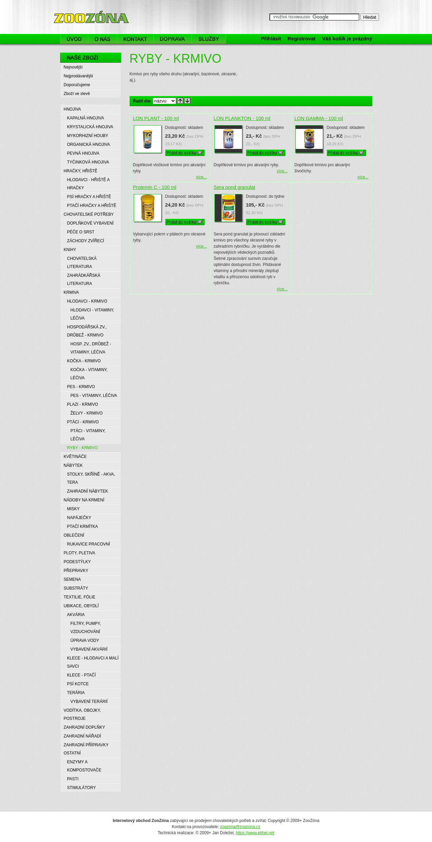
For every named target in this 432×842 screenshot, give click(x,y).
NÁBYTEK (73, 465)
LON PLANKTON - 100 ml (242, 118)
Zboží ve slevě (77, 93)
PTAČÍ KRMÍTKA (82, 526)
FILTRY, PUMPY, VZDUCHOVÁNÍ (86, 627)
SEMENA (72, 579)
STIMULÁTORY (81, 787)
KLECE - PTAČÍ (81, 675)
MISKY (73, 508)
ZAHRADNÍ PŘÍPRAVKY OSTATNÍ (86, 749)
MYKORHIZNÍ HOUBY (87, 135)
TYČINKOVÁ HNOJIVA (88, 162)
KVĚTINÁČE (75, 456)
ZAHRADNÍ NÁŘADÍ (82, 736)
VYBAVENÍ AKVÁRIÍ (89, 649)
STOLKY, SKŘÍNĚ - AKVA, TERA (91, 478)
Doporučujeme (77, 84)
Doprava (172, 39)
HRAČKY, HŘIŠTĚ (80, 171)
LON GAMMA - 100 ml (319, 118)
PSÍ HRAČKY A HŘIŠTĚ (89, 196)
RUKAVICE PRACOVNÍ (88, 544)
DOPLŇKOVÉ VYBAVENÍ (90, 223)
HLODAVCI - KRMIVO (87, 301)
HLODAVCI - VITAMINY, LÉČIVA (92, 314)
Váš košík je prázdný (347, 38)
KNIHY (70, 249)
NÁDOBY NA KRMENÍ (84, 500)
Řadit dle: (142, 101)
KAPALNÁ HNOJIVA (85, 118)
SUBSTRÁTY (76, 588)
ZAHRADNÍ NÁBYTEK (87, 491)
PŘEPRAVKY (76, 570)
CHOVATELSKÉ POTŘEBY (89, 214)
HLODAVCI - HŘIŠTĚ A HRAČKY (88, 183)
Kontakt (135, 39)
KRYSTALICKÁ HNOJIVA (90, 127)
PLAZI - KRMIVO (82, 404)
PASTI (73, 779)
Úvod (74, 39)
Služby (210, 39)
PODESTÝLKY (77, 561)
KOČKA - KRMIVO (84, 361)
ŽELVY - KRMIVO (87, 413)
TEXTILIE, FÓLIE (79, 597)
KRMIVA (71, 292)
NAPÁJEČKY (79, 517)
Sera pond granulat (234, 187)
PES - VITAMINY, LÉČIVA (94, 395)
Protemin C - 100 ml (154, 187)
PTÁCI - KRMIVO (83, 422)
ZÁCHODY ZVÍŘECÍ (85, 240)
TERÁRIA (76, 692)
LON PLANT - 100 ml (156, 118)
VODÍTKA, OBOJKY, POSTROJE (82, 714)
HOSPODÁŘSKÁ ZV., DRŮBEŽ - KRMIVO (87, 331)
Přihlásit (271, 38)
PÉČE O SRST (81, 232)
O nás (102, 39)
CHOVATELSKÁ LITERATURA (82, 262)
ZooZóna (69, 9)
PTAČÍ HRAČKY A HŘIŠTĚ (91, 205)
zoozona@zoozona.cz (240, 826)
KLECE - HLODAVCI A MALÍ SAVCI (93, 662)
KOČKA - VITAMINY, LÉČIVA (89, 373)
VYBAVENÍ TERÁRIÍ (89, 701)
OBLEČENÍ (74, 535)
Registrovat (301, 38)
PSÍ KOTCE (78, 684)
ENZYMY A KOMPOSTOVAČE (84, 766)
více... (201, 177)
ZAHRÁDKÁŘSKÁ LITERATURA (83, 279)
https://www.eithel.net (255, 832)
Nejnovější (73, 67)
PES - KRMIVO (81, 386)
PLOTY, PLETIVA (79, 553)
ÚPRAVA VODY (85, 640)
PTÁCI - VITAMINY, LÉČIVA (88, 434)
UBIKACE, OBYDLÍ (81, 606)
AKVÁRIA (76, 614)
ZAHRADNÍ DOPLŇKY (84, 727)
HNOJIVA (72, 109)
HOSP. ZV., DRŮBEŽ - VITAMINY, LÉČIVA (91, 348)
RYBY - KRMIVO (82, 447)
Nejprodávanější (78, 76)
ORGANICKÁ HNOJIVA (88, 144)
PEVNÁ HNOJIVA (83, 153)
